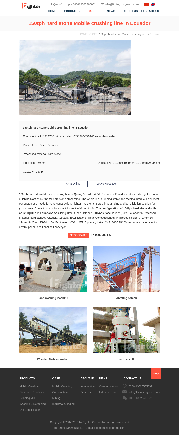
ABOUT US (87, 378)
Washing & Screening (33, 403)
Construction (60, 392)
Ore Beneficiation (30, 409)
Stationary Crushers (32, 392)
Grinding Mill (27, 398)
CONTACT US (132, 378)
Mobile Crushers (30, 386)
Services (85, 392)
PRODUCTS (27, 378)
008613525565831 (82, 4)
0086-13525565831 (140, 386)
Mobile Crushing (62, 386)
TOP (156, 374)
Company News (108, 386)
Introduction (87, 386)
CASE (56, 378)
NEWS (103, 378)
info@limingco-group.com (120, 4)
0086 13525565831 (141, 398)
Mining (56, 398)
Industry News (107, 392)
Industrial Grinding (63, 403)
